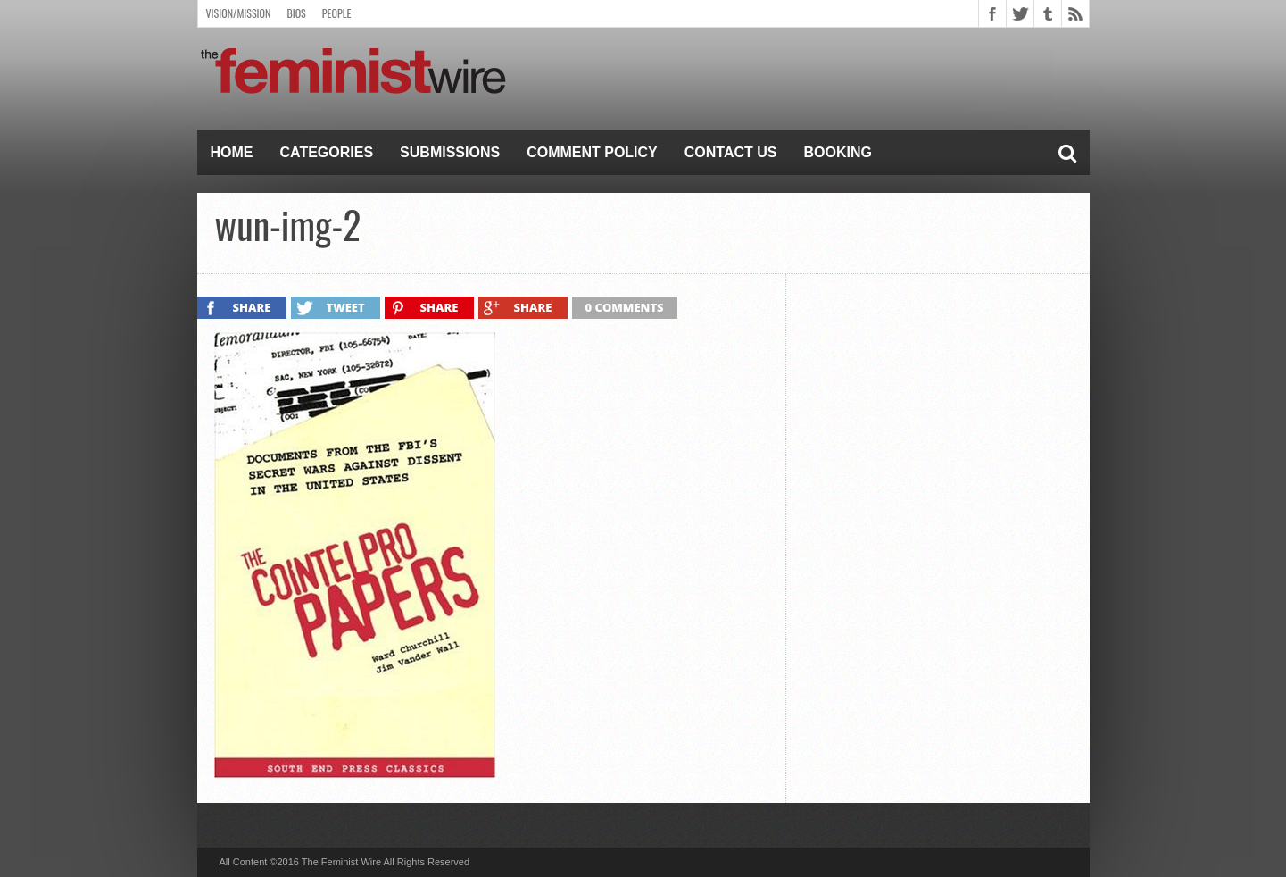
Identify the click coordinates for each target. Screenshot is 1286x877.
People (337, 13)
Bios (295, 13)
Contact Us (730, 152)
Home (232, 152)
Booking (838, 152)
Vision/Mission (238, 13)
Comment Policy (592, 152)
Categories (327, 152)
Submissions (450, 152)
